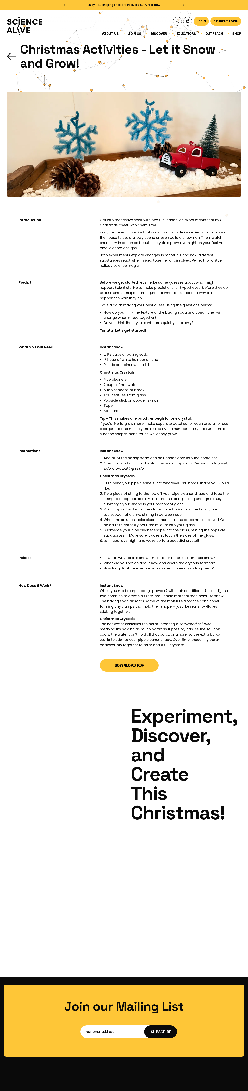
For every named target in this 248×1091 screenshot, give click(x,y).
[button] (65, 5)
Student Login (226, 21)
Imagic (236, 1084)
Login (201, 21)
